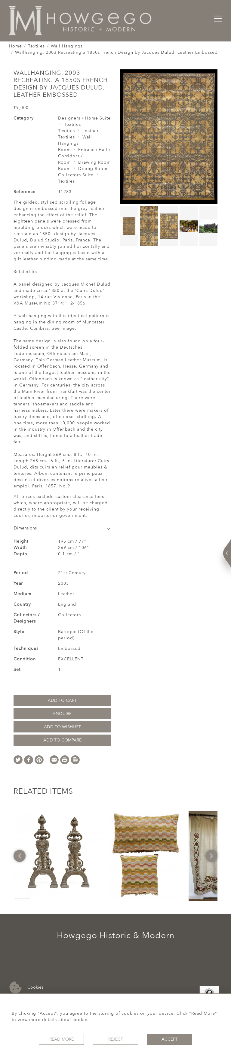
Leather (90, 131)
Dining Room (92, 168)
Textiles (36, 46)
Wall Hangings (67, 46)
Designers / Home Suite (84, 118)
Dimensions (62, 528)
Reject (115, 1039)
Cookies (26, 987)
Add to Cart (62, 700)
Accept (170, 1039)
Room (64, 150)
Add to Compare (62, 740)
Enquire (62, 714)
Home (15, 46)
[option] (59, 856)
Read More (61, 1039)
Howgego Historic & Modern (115, 935)
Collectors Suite (76, 175)
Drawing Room (94, 162)
